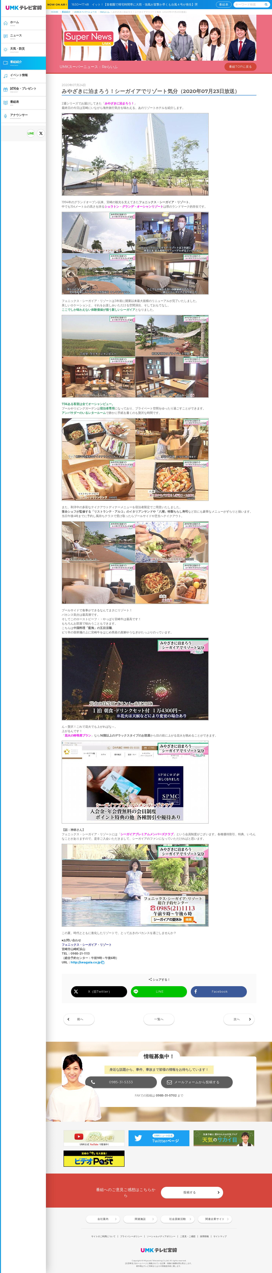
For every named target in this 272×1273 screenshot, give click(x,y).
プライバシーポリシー (131, 1236)
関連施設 (140, 1219)
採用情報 (204, 1236)
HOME (54, 11)
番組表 (223, 4)
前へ (80, 1019)
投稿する (189, 1192)
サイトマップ (220, 1236)
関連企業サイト (215, 1219)
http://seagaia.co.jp (86, 962)
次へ (237, 1019)
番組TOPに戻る (240, 66)
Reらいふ (105, 11)
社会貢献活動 (177, 1219)
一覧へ (159, 1019)
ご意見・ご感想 (187, 1236)
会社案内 (103, 1219)
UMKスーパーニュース (85, 11)
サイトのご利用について (103, 1236)
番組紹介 (66, 11)
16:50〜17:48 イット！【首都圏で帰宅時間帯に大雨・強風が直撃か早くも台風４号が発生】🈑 (136, 4)
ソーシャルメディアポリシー (161, 1236)
